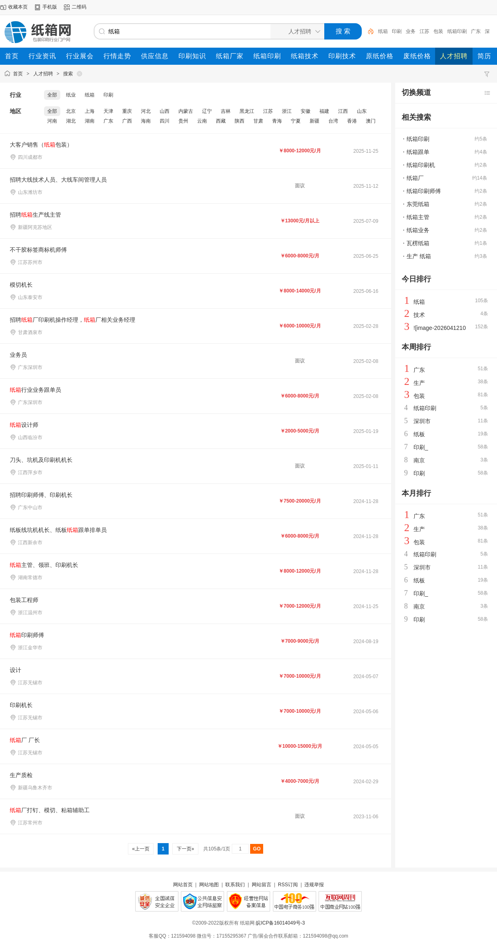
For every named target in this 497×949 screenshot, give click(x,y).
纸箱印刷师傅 (424, 191)
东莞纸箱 (418, 204)
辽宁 (207, 111)
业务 (411, 31)
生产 (419, 383)
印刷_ (420, 447)
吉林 (226, 111)
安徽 (305, 111)
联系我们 (235, 884)
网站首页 (183, 884)
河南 (52, 121)
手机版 (49, 7)
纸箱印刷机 (421, 165)
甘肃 (258, 121)
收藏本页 (18, 7)
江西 (343, 111)
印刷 (397, 31)
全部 (52, 95)
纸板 (419, 434)
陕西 (239, 121)
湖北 (71, 121)
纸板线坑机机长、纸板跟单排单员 (58, 530)
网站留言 (261, 884)
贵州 (183, 121)
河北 (146, 111)
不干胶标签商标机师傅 (38, 249)
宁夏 (296, 121)
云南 (202, 121)
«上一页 (141, 849)
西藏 (221, 121)
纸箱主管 (418, 217)
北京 (71, 111)
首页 (18, 74)
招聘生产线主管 (35, 214)
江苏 (424, 31)
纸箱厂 (415, 178)
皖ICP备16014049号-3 (280, 923)
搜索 (68, 74)
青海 (277, 121)
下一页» (185, 849)
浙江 (287, 111)
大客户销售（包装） (41, 144)
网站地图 (209, 884)
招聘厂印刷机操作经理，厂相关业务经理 (72, 319)
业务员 (18, 354)
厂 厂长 (25, 740)
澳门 (371, 121)
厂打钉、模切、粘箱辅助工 (50, 810)
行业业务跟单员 (35, 390)
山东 (362, 111)
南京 (419, 460)
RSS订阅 (288, 884)
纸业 (71, 95)
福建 (324, 111)
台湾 (333, 121)
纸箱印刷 (457, 31)
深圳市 (422, 421)
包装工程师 (24, 600)
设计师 (24, 425)
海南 (146, 121)
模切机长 (21, 284)
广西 (127, 121)
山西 (164, 111)
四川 (164, 121)
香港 (352, 121)
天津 (108, 111)
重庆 (127, 111)
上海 (90, 111)
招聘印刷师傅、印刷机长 (41, 495)
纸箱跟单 (418, 152)
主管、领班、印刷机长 (44, 565)
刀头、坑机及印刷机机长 (41, 460)
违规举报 (314, 884)
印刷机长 (21, 705)
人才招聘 (43, 74)
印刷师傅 (27, 635)
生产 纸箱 (419, 256)
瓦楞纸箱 (418, 243)
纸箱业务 (418, 230)
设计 (15, 670)
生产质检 (21, 775)
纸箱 (383, 31)
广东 (476, 31)
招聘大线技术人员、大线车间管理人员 (58, 179)
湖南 (90, 121)
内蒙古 (185, 111)
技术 (419, 315)
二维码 (79, 7)
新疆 (314, 121)
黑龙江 (247, 111)
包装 (438, 31)
